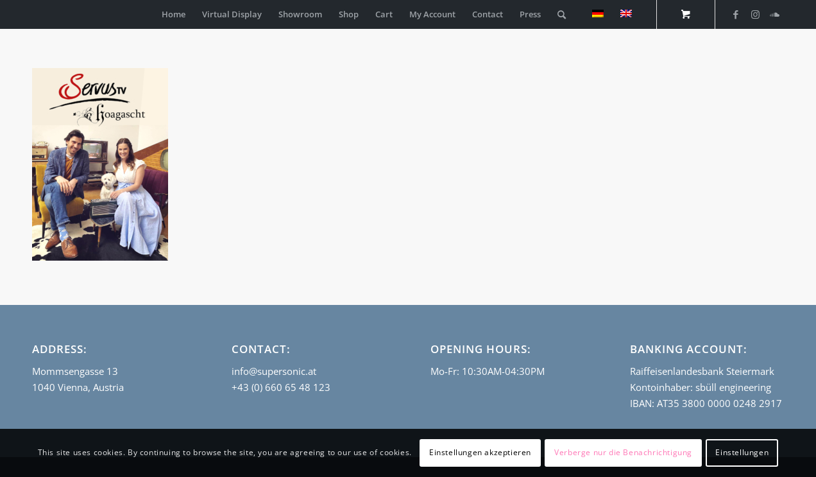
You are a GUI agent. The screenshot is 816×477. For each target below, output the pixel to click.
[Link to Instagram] (755, 14)
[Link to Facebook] (735, 14)
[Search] (561, 14)
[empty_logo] (35, 14)
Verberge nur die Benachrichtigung (623, 452)
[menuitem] (173, 14)
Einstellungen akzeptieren (480, 452)
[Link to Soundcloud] (774, 14)
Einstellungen (742, 452)
